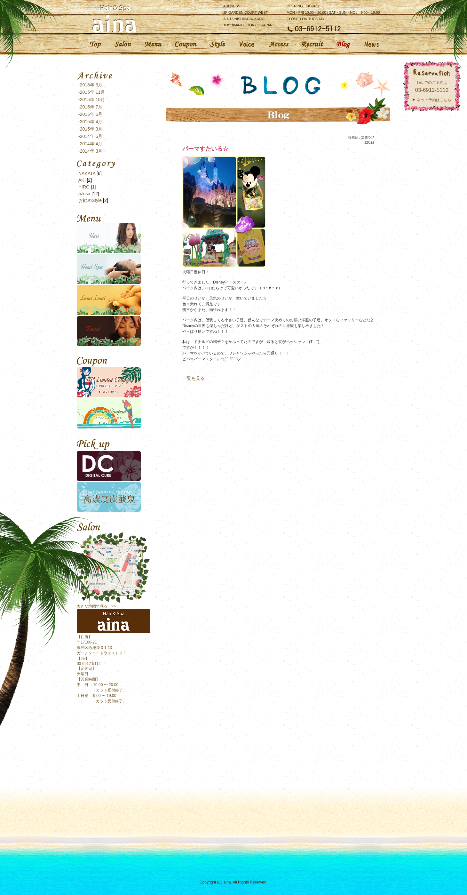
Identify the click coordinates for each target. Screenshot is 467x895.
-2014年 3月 (90, 151)
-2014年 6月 (90, 136)
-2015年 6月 (90, 114)
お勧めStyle (90, 200)
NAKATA (86, 173)
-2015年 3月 (90, 129)
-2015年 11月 (91, 92)
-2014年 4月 (90, 143)
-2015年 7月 (90, 106)
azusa (84, 193)
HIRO (84, 186)
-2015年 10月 (91, 99)
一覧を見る (193, 378)
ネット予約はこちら (434, 100)
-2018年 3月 (90, 84)
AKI (82, 180)
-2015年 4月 (90, 121)
